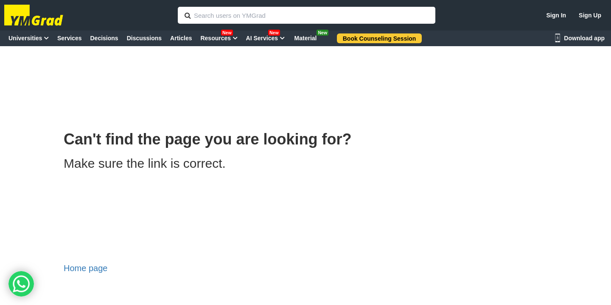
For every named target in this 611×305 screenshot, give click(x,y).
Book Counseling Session (379, 38)
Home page (85, 268)
